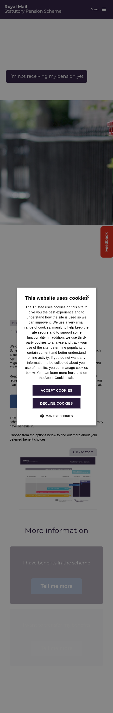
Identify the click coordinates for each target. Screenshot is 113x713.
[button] (56, 415)
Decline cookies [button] (56, 403)
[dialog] (56, 356)
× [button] (87, 296)
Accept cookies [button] (56, 390)
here (71, 372)
